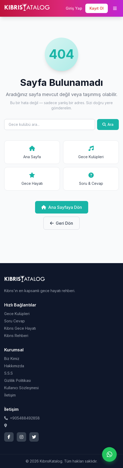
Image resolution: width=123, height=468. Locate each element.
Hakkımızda (14, 366)
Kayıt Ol (97, 8)
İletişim (10, 395)
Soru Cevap (14, 321)
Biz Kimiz (11, 358)
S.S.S (8, 373)
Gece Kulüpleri (17, 313)
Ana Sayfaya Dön (61, 207)
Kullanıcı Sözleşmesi (21, 388)
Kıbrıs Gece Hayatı (20, 328)
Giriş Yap (74, 8)
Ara (108, 124)
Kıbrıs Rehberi (16, 335)
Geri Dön (61, 223)
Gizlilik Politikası (17, 380)
